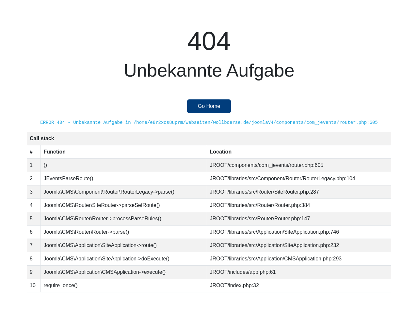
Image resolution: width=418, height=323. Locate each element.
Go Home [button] (209, 106)
